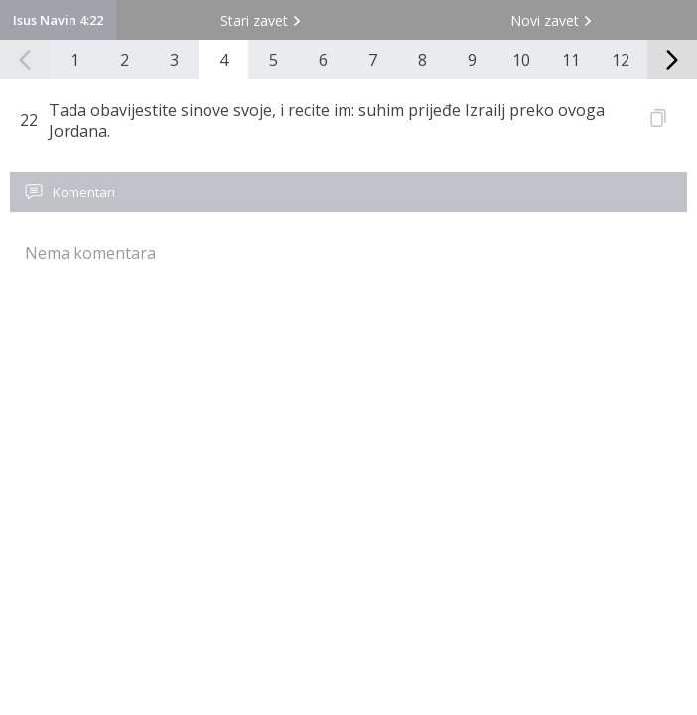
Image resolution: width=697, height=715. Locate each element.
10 (521, 60)
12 (620, 60)
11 (571, 60)
